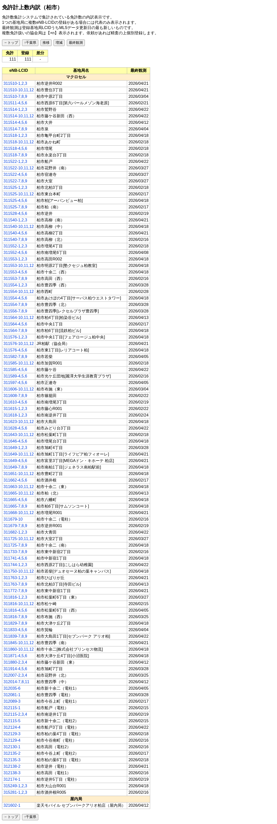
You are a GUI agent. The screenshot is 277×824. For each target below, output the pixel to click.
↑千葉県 (30, 43)
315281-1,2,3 (15, 792)
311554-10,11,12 (19, 291)
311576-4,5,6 (15, 350)
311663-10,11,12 (19, 487)
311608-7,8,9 (15, 395)
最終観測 (76, 43)
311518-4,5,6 (15, 148)
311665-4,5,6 (15, 500)
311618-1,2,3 (15, 415)
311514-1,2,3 (15, 109)
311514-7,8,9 (15, 129)
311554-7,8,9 (15, 304)
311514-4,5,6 (15, 122)
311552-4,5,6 (15, 252)
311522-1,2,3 (15, 161)
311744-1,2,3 (15, 565)
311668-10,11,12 (19, 513)
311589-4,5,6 (15, 376)
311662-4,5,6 (15, 480)
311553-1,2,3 (15, 259)
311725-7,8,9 (15, 545)
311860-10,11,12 (19, 649)
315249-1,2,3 (15, 786)
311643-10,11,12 (19, 435)
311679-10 (13, 519)
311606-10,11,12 (19, 389)
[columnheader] (18, 70)
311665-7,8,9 (15, 506)
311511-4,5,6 (15, 103)
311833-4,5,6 (15, 630)
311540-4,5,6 (15, 233)
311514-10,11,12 (19, 116)
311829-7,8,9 (15, 623)
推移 (46, 43)
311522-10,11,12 (19, 168)
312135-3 (12, 760)
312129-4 (12, 740)
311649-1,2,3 (15, 448)
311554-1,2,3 (15, 285)
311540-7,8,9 (15, 239)
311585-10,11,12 (19, 363)
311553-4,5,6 (15, 272)
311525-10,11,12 (19, 194)
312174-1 (12, 779)
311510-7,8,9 (15, 96)
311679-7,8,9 (15, 526)
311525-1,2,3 (15, 187)
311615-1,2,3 (15, 408)
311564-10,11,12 (19, 317)
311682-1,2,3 (15, 532)
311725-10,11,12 (19, 539)
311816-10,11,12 (19, 604)
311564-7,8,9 (15, 330)
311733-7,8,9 (15, 552)
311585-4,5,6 (15, 369)
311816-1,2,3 (15, 597)
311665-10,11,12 (19, 493)
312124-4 (12, 727)
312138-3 (12, 773)
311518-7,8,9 (15, 155)
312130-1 (12, 747)
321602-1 (12, 805)
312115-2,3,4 (15, 714)
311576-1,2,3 (15, 337)
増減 (59, 43)
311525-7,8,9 (15, 207)
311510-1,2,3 (15, 83)
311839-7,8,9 (15, 636)
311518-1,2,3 (15, 135)
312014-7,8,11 (16, 682)
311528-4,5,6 (15, 213)
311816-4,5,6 (15, 610)
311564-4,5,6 (15, 324)
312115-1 (12, 708)
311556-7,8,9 (15, 311)
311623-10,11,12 (19, 422)
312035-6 (12, 688)
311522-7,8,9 (15, 181)
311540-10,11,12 (19, 226)
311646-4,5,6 (15, 441)
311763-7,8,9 (15, 584)
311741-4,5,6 (15, 558)
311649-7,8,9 (15, 467)
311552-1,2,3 (15, 246)
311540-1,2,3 (15, 220)
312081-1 (12, 695)
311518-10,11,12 (19, 142)
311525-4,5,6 (15, 200)
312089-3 (12, 701)
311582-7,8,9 (15, 356)
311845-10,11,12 (19, 643)
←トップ (11, 43)
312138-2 (12, 766)
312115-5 (12, 721)
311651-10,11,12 (19, 474)
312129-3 (12, 734)
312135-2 (12, 753)
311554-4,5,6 (15, 298)
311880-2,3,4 (15, 662)
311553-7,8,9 (15, 278)
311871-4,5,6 (15, 656)
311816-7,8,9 (15, 617)
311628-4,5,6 (15, 428)
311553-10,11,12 (19, 265)
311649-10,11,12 (19, 454)
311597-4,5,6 (15, 382)
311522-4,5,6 (15, 174)
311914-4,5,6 (15, 669)
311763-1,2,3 (15, 578)
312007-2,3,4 (15, 675)
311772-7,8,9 (15, 591)
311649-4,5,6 (15, 461)
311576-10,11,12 (19, 343)
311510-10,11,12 (19, 90)
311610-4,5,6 (15, 402)
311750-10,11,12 (19, 571)
